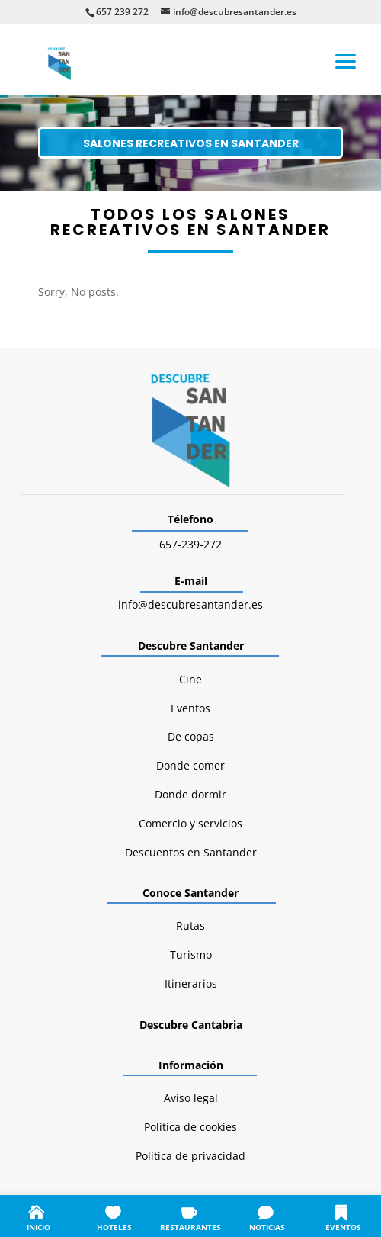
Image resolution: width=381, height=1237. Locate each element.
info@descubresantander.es (190, 604)
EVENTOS (343, 1227)
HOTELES (114, 1227)
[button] (346, 60)
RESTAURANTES (190, 1227)
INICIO (38, 1227)
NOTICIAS (267, 1227)
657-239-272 (190, 544)
